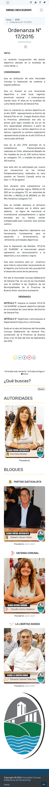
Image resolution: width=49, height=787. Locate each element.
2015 (17, 19)
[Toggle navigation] (7, 2)
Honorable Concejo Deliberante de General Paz (22, 778)
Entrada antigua (36, 371)
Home (7, 784)
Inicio (8, 19)
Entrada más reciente (15, 371)
